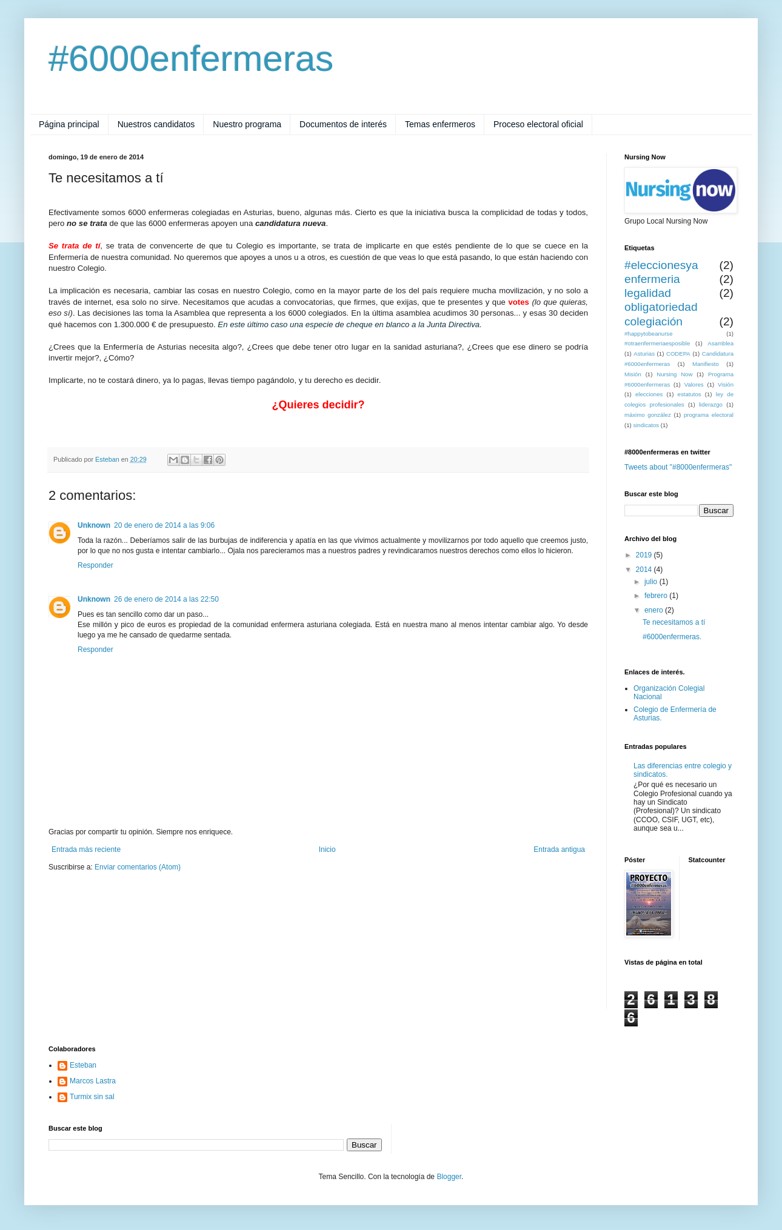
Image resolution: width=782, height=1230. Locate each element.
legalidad (647, 293)
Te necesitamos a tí (674, 622)
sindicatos (646, 425)
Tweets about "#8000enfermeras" (678, 467)
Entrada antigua (559, 849)
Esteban (83, 1065)
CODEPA (678, 353)
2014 (645, 569)
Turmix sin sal (92, 1096)
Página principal (69, 124)
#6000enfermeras (190, 58)
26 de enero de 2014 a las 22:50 (166, 599)
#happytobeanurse (648, 333)
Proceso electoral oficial (538, 124)
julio (652, 581)
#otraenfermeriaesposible (657, 343)
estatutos (689, 394)
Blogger (448, 1176)
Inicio (327, 849)
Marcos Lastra (93, 1081)
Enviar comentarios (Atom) (138, 867)
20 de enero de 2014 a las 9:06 (164, 525)
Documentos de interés (343, 124)
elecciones (649, 394)
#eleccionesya (661, 265)
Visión (726, 384)
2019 (645, 555)
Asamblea (720, 343)
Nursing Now (674, 374)
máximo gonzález (647, 414)
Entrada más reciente (86, 849)
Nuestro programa (247, 124)
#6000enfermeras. (672, 637)
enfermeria (652, 279)
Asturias (644, 353)
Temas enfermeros (440, 124)
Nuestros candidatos (156, 124)
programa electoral (709, 414)
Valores (694, 384)
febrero (656, 595)
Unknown (94, 525)
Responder (95, 565)
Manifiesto (705, 364)
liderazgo (711, 404)
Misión (632, 374)
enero (654, 610)
